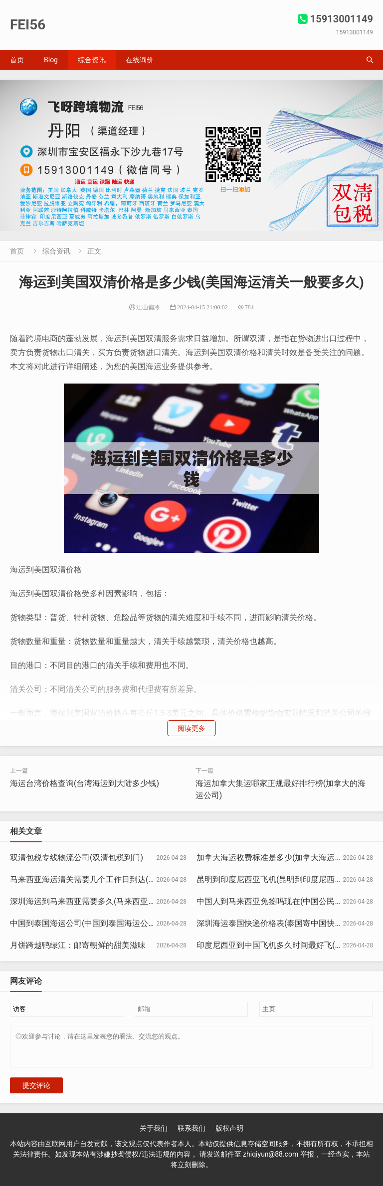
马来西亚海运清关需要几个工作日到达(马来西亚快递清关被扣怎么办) (132, 879)
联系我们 (191, 1134)
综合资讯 (92, 60)
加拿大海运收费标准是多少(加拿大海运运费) (275, 857)
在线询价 (140, 60)
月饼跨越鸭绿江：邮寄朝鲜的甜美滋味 (78, 945)
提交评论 (36, 1091)
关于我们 (154, 1134)
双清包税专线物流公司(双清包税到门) (76, 857)
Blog (51, 60)
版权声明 (229, 1134)
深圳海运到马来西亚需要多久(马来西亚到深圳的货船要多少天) (120, 901)
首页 (17, 60)
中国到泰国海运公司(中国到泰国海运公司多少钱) (96, 923)
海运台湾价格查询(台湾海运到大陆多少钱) (84, 783)
